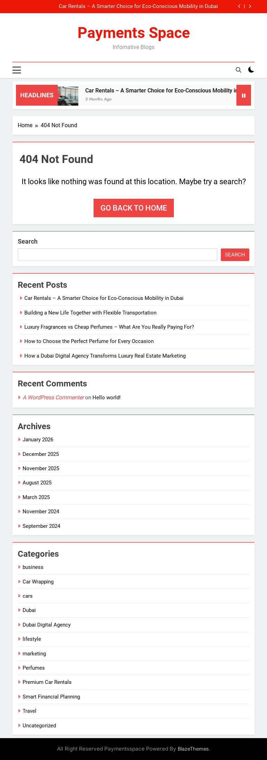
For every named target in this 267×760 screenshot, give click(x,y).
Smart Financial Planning (51, 697)
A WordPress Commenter (53, 397)
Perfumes (34, 668)
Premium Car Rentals (47, 682)
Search (28, 241)
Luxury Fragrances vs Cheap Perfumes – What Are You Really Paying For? (109, 327)
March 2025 (36, 497)
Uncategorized (39, 725)
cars (28, 596)
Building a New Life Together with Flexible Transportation (90, 313)
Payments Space (134, 32)
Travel (30, 711)
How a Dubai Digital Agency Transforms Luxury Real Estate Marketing (105, 356)
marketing (34, 654)
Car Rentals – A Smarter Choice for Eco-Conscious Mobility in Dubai (138, 6)
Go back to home (133, 208)
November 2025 (41, 468)
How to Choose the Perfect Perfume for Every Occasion (89, 341)
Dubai (29, 610)
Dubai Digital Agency (47, 625)
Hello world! (106, 397)
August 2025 (37, 483)
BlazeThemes (193, 749)
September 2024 (41, 526)
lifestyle (32, 639)
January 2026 (38, 439)
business (33, 567)
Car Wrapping (38, 582)
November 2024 (41, 511)
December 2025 (41, 454)
